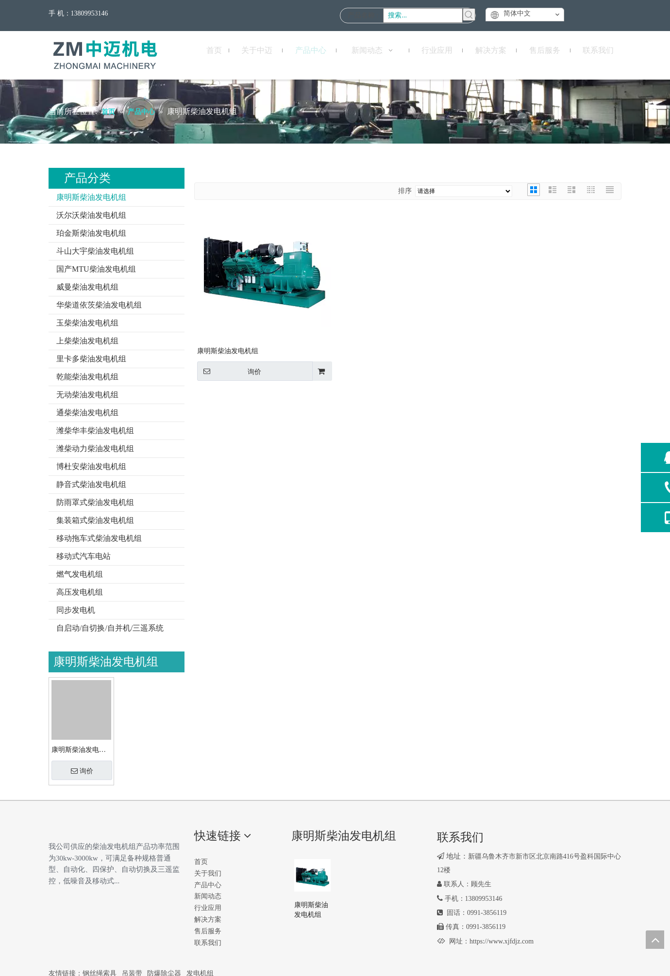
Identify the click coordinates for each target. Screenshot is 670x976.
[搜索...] (423, 15)
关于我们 (207, 873)
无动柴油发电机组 (87, 394)
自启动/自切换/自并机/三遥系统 (110, 628)
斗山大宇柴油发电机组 (95, 251)
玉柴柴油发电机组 (87, 323)
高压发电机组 (79, 592)
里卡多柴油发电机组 (91, 359)
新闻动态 (207, 896)
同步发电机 (75, 610)
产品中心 (207, 885)
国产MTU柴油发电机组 (96, 269)
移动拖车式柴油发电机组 (99, 538)
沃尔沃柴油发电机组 (91, 215)
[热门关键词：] (469, 14)
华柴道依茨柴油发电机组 (99, 305)
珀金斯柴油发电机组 (91, 233)
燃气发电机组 (79, 574)
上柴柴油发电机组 (87, 341)
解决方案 (207, 919)
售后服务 (207, 931)
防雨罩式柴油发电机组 (95, 502)
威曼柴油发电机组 (87, 287)
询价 (82, 771)
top (655, 939)
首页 (201, 861)
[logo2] (56, 833)
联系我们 (207, 942)
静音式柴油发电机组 (91, 484)
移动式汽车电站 (83, 556)
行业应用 (207, 907)
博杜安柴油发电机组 (91, 466)
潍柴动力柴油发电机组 (95, 448)
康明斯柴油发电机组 (91, 197)
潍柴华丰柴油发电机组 (95, 430)
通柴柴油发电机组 (87, 412)
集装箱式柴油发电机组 (95, 520)
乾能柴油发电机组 (87, 377)
